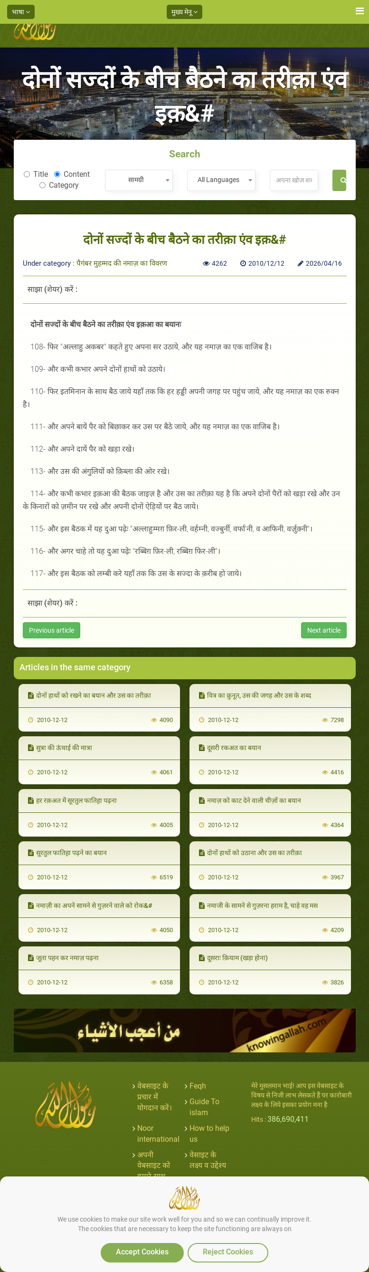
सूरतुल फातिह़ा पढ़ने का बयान (67, 853)
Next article (324, 630)
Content (72, 174)
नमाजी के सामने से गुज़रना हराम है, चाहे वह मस (258, 905)
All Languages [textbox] (218, 179)
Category (59, 185)
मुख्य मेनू (184, 12)
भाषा (21, 12)
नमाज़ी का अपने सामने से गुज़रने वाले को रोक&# (90, 905)
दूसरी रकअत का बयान (230, 748)
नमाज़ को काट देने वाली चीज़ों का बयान (250, 800)
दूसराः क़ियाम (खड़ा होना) (233, 958)
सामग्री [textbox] (136, 179)
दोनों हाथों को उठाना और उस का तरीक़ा (250, 853)
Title (36, 174)
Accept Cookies (142, 1251)
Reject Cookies (228, 1251)
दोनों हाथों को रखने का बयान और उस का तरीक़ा (89, 695)
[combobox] (139, 180)
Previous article (51, 630)
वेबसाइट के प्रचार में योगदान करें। (154, 1096)
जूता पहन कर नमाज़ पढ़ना (63, 958)
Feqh (197, 1085)
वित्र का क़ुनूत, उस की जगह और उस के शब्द (255, 695)
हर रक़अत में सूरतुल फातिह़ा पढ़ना (72, 800)
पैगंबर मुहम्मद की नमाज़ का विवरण (121, 263)
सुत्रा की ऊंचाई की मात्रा (60, 748)
